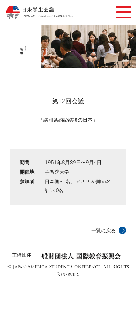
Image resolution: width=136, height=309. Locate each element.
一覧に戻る (103, 230)
